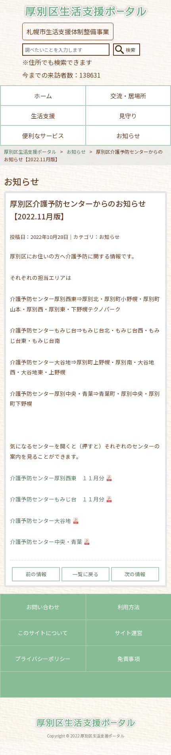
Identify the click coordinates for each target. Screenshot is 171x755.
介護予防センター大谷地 (40, 520)
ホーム (43, 95)
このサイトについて (43, 633)
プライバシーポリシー (43, 659)
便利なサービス (43, 135)
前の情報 (36, 574)
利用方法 (128, 607)
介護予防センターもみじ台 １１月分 (57, 499)
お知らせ (128, 135)
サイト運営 (128, 633)
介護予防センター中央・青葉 (46, 542)
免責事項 (128, 659)
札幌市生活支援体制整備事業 (68, 31)
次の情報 (135, 574)
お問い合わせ (43, 607)
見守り (128, 115)
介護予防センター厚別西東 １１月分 (57, 478)
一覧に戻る (85, 574)
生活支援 (43, 115)
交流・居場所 (128, 95)
